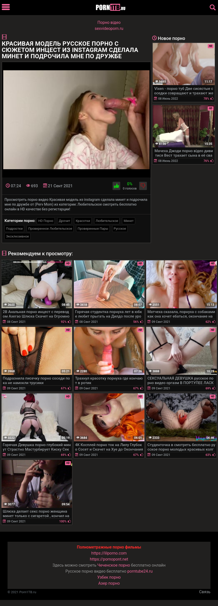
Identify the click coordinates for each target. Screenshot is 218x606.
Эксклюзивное (17, 236)
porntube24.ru (139, 571)
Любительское (107, 221)
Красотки (83, 221)
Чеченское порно (113, 565)
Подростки (14, 228)
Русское (120, 228)
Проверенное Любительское (50, 228)
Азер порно (109, 583)
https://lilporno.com (109, 553)
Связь (204, 591)
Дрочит (64, 221)
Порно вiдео (109, 22)
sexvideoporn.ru (109, 28)
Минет (128, 221)
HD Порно (45, 221)
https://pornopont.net (109, 559)
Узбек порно (109, 577)
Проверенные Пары (93, 228)
